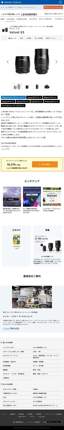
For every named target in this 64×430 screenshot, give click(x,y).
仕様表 (29, 38)
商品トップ (12, 38)
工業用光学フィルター (10, 393)
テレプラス (33, 19)
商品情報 (21, 414)
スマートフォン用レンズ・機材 (13, 352)
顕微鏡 (5, 370)
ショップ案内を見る (11, 328)
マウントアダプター (46, 19)
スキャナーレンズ (9, 401)
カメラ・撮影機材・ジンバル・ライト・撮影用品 (46, 357)
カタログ (32, 416)
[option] (17, 87)
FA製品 (35, 389)
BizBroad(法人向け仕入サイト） (45, 405)
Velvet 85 (17, 32)
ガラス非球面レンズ (39, 397)
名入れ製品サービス (9, 405)
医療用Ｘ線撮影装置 (39, 393)
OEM (4, 397)
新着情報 (12, 414)
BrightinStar (22, 19)
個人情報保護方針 (18, 422)
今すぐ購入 (46, 164)
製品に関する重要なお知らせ (54, 14)
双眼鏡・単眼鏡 (38, 362)
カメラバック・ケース (10, 356)
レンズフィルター (9, 347)
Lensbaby (19, 7)
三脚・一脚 (36, 352)
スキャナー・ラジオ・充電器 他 (13, 374)
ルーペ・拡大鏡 (38, 366)
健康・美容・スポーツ (40, 374)
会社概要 (29, 414)
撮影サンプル (51, 38)
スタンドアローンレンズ (29, 7)
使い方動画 (39, 38)
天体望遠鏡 (6, 366)
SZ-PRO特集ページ (47, 256)
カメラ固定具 (37, 401)
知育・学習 (36, 370)
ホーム (2, 7)
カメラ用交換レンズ (11, 7)
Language (42, 416)
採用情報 (38, 414)
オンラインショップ (53, 7)
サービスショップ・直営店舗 (53, 414)
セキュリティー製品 (9, 389)
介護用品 (6, 378)
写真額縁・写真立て (9, 362)
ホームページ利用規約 (33, 422)
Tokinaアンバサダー (54, 422)
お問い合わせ (22, 416)
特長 (21, 38)
